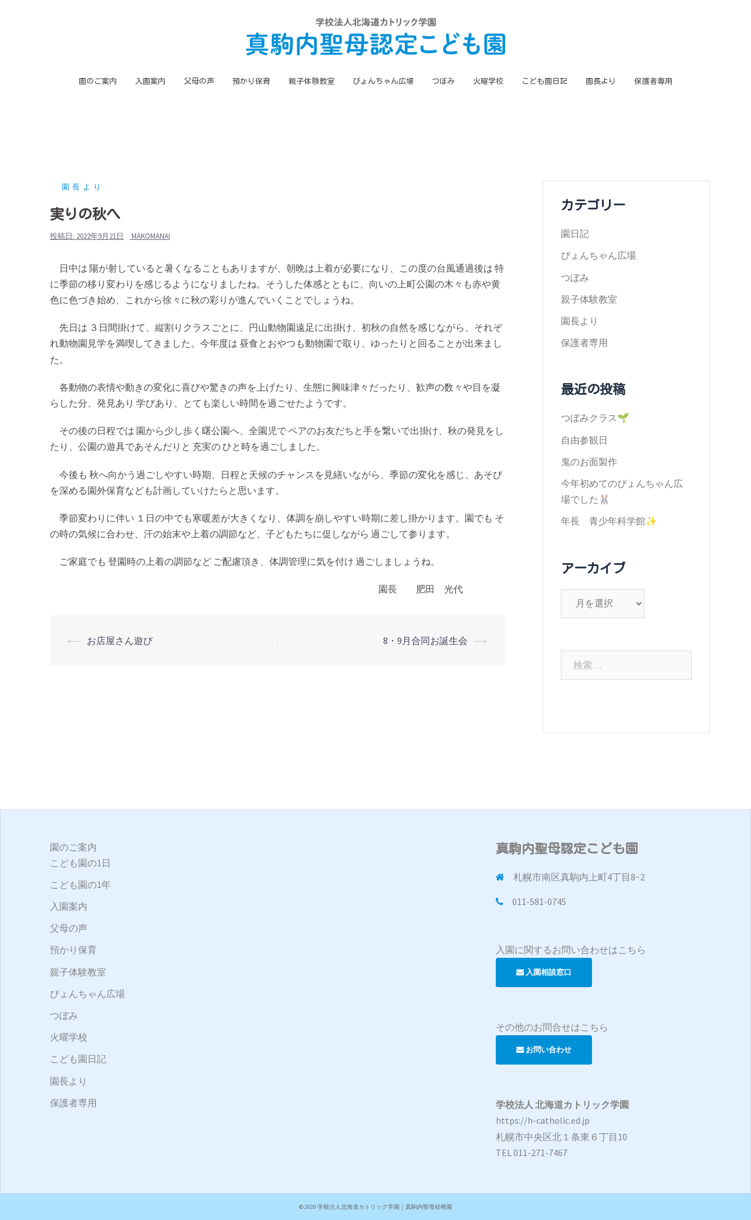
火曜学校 (488, 81)
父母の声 (199, 81)
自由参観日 (584, 440)
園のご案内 (98, 81)
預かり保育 (251, 81)
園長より (601, 81)
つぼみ (443, 81)
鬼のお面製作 (589, 461)
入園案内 (150, 81)
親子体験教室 (311, 81)
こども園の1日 (80, 863)
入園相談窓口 (543, 972)
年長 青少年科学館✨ (609, 521)
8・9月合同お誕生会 (425, 640)
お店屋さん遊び (120, 640)
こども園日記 (544, 81)
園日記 (575, 233)
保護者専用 (653, 81)
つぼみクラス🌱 (595, 417)
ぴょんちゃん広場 (383, 81)
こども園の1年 (80, 884)
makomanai (150, 236)
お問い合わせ (543, 1049)
